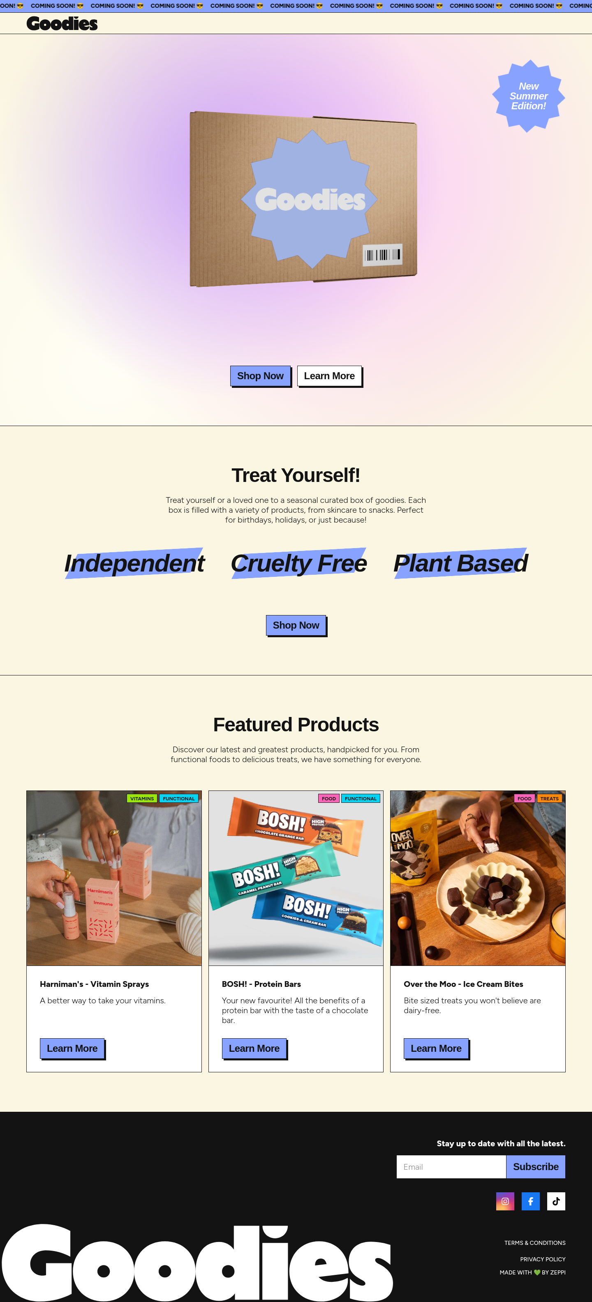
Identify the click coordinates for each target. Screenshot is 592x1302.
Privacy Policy (543, 1259)
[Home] (62, 23)
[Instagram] (505, 1201)
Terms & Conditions (535, 1243)
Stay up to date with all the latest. (501, 1143)
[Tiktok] (556, 1201)
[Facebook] (530, 1201)
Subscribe (536, 1166)
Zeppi (558, 1272)
